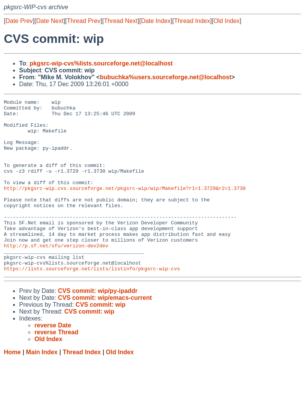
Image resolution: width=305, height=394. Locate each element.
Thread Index (192, 21)
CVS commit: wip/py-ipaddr (97, 325)
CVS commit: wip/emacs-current (105, 332)
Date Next (49, 21)
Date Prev (19, 21)
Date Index (155, 21)
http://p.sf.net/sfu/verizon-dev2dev (56, 275)
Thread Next (120, 21)
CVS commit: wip (100, 339)
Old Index (227, 21)
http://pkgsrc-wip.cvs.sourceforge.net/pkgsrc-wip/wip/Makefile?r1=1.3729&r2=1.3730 (125, 206)
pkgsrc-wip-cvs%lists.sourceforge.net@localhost (101, 63)
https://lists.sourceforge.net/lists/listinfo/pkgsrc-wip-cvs (92, 302)
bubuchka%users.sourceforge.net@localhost (166, 77)
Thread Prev (84, 21)
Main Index (42, 386)
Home (12, 386)
